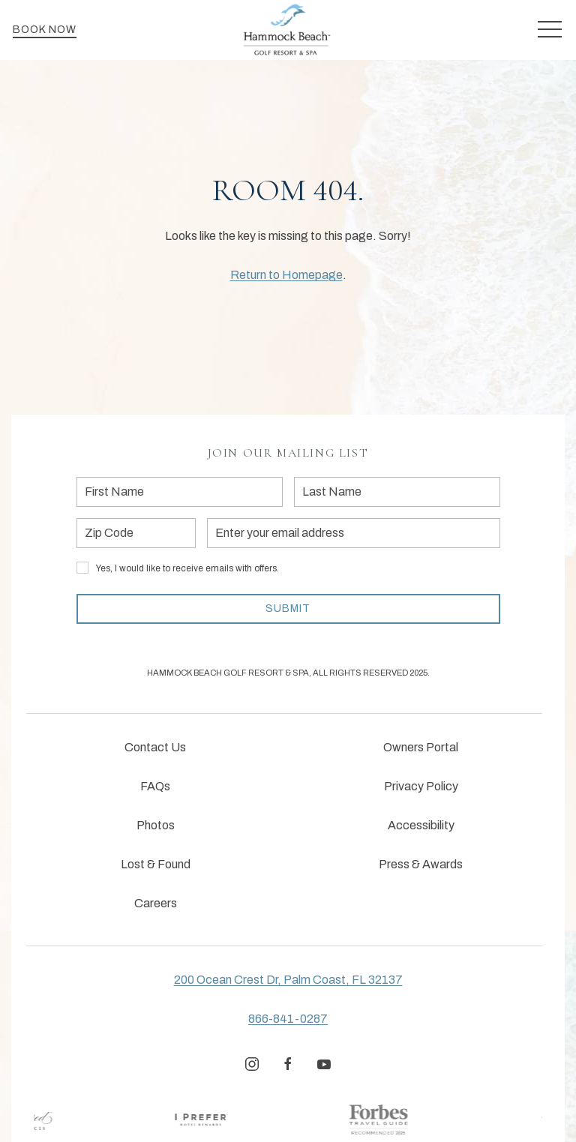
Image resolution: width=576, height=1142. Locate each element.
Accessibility (421, 825)
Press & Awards (421, 864)
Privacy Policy (421, 786)
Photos (155, 825)
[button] (550, 30)
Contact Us (155, 747)
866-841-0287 (288, 1018)
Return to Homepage (286, 274)
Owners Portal (420, 747)
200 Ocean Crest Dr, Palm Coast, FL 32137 (288, 979)
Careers (155, 903)
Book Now (44, 29)
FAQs (155, 786)
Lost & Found (155, 864)
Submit (288, 608)
